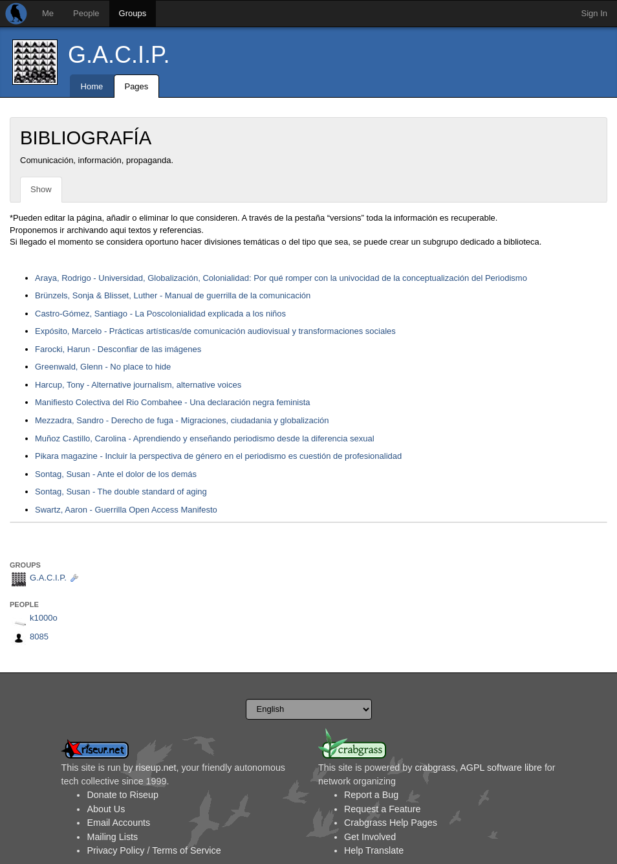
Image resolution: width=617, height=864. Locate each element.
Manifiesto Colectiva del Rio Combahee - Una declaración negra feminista (172, 402)
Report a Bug (371, 795)
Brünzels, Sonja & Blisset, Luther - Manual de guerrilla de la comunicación (172, 295)
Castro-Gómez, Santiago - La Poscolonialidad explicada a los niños (160, 313)
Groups (133, 13)
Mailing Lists (112, 837)
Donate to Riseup (122, 795)
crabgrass (435, 767)
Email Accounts (118, 822)
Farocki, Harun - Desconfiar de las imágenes (118, 349)
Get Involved (370, 837)
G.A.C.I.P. (118, 54)
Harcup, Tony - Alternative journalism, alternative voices (138, 385)
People (86, 13)
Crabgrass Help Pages (390, 822)
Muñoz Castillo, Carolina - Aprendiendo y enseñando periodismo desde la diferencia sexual (204, 438)
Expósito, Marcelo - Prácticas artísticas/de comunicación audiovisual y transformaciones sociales (215, 331)
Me (48, 13)
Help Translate (374, 850)
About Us (106, 809)
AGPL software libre (501, 767)
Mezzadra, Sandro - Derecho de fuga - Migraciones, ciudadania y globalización (182, 420)
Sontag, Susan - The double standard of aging (121, 491)
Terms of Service (186, 850)
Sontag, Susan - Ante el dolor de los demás (116, 474)
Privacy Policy (115, 850)
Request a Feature (382, 809)
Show (41, 189)
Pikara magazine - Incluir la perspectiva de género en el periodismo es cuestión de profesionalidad (218, 456)
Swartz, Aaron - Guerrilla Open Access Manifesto (126, 510)
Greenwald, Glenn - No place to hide (103, 366)
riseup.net (156, 767)
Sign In (594, 13)
